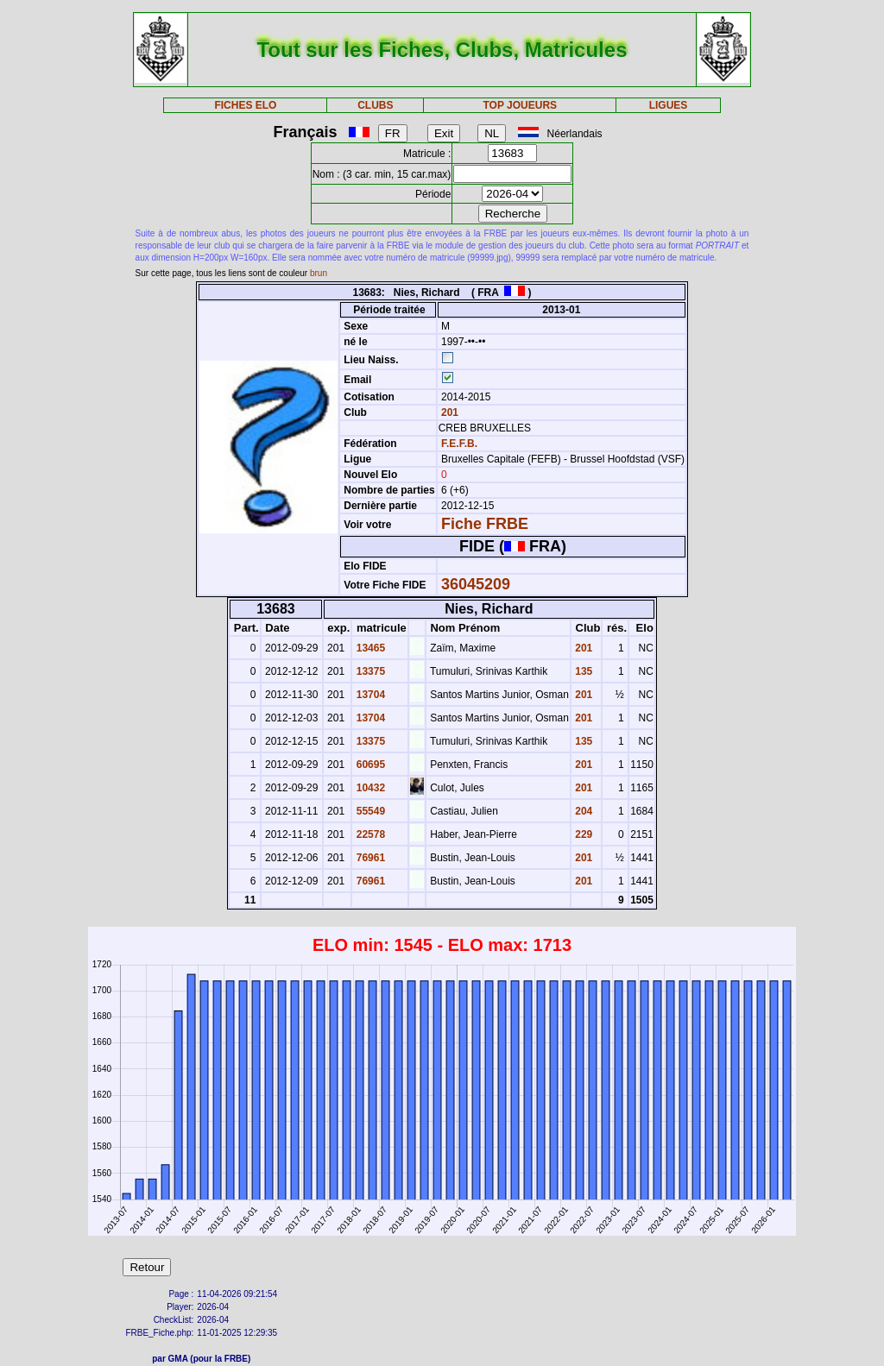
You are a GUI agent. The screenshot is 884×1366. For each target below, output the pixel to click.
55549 (369, 811)
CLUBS (375, 105)
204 (582, 811)
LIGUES (668, 105)
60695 (369, 765)
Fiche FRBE (484, 523)
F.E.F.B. (459, 443)
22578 (369, 834)
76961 (369, 858)
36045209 (475, 584)
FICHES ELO (245, 105)
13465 (369, 648)
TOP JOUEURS (520, 105)
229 (582, 834)
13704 (369, 695)
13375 (369, 671)
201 (448, 412)
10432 (369, 788)
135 (582, 671)
